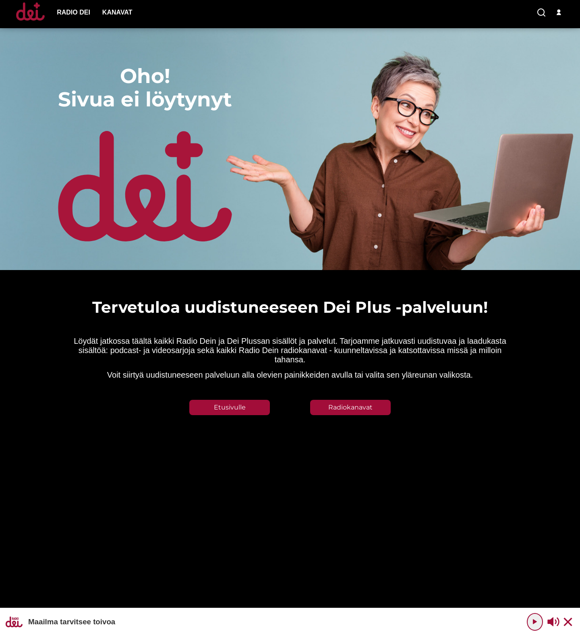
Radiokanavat (350, 407)
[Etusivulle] (30, 20)
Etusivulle (230, 407)
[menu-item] (73, 12)
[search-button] (541, 13)
